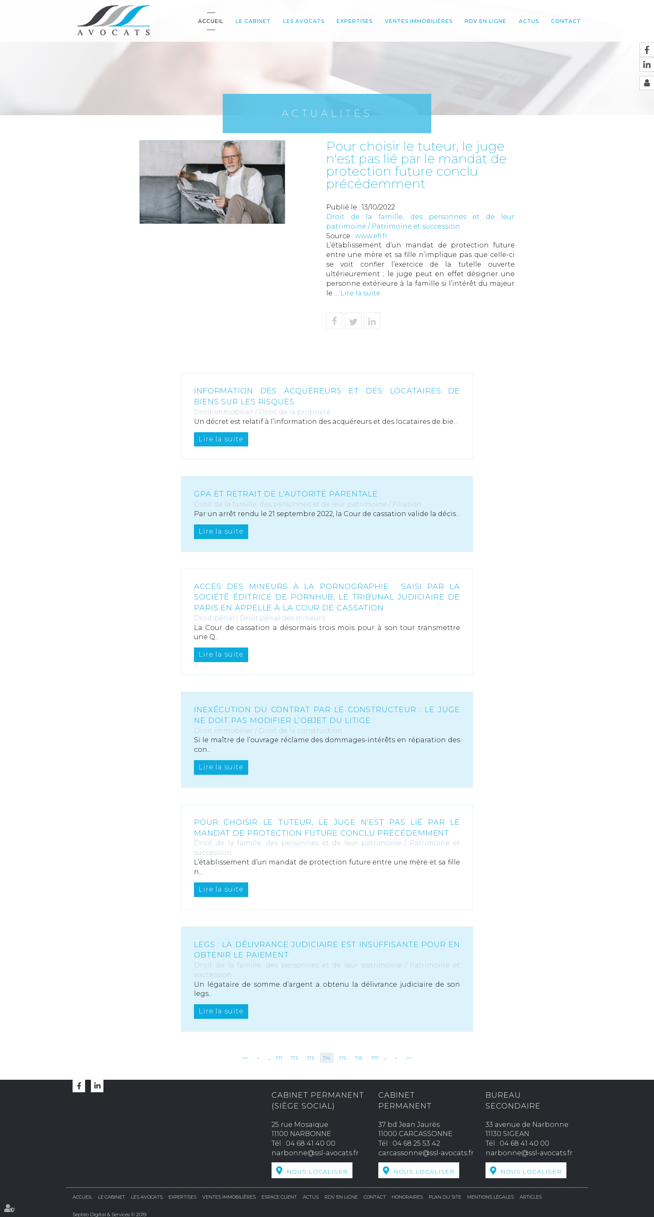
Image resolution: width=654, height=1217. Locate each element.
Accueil (211, 21)
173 (310, 1058)
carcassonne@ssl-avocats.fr (426, 1153)
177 (375, 1058)
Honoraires (407, 1196)
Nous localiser (317, 1171)
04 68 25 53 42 (416, 1143)
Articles (531, 1196)
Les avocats (303, 21)
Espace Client (279, 1196)
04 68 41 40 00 (310, 1143)
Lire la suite (360, 293)
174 (326, 1058)
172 (294, 1058)
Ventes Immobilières (419, 21)
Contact (566, 21)
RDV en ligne (485, 21)
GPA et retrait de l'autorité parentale (287, 494)
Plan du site (445, 1196)
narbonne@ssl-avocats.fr (315, 1153)
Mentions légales (490, 1196)
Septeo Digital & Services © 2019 (109, 1213)
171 (279, 1058)
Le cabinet (253, 21)
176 (358, 1058)
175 (342, 1058)
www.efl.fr (371, 236)
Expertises (354, 21)
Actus (529, 21)
